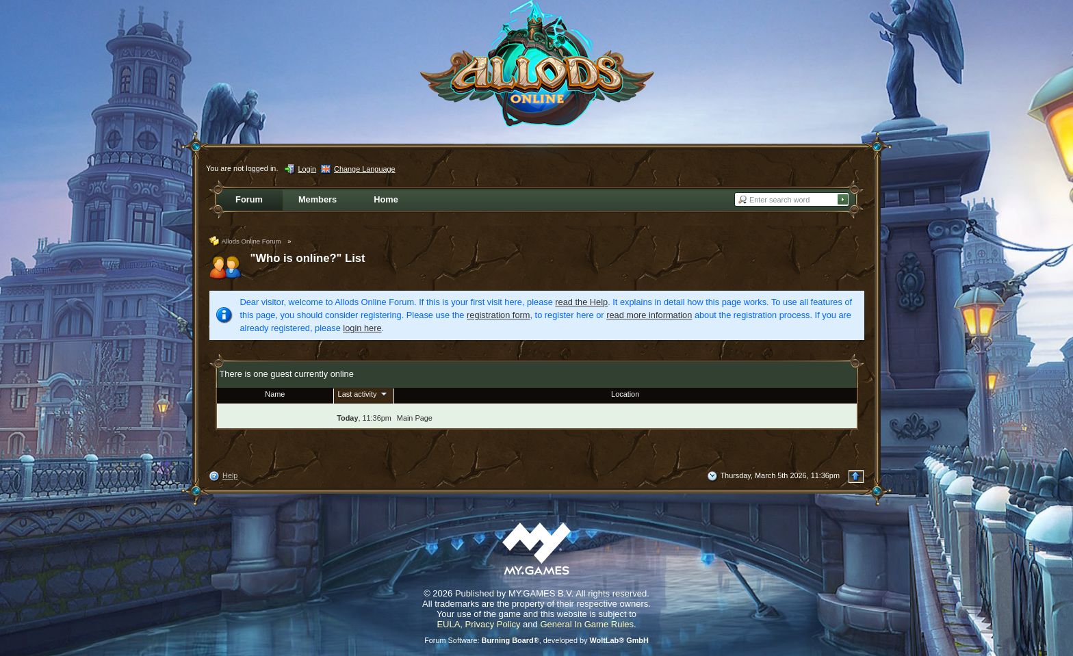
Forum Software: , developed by (536, 640)
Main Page (414, 418)
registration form (498, 315)
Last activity (364, 393)
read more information (649, 315)
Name (275, 394)
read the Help (581, 302)
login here (362, 328)
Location (625, 394)
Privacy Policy (493, 624)
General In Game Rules (587, 624)
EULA (448, 624)
